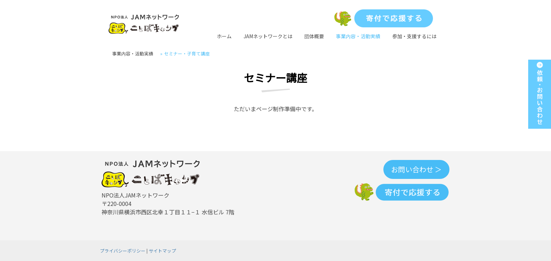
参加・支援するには (414, 36)
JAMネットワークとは (268, 36)
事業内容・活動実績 (358, 36)
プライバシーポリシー (122, 250)
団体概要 (314, 36)
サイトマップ (162, 250)
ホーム (224, 36)
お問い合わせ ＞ (416, 169)
